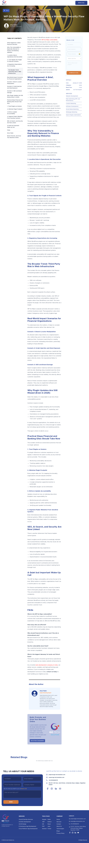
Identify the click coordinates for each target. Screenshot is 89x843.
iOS (43, 824)
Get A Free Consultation (37, 740)
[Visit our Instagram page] (72, 832)
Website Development (72, 96)
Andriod (44, 828)
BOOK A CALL (81, 2)
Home (58, 819)
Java (49, 826)
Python (50, 821)
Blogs (58, 831)
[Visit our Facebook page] (70, 832)
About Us (59, 826)
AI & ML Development (25, 821)
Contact (59, 824)
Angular (44, 819)
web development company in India (46, 665)
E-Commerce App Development (27, 826)
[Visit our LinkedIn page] (75, 832)
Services (59, 821)
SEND (11, 802)
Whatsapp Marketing (71, 112)
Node (49, 819)
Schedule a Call (74, 72)
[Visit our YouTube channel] (78, 832)
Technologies (60, 828)
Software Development (72, 106)
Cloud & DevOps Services (26, 819)
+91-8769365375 (53, 780)
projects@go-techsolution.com (57, 774)
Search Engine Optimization (73, 114)
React (49, 824)
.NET (43, 821)
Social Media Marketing (72, 109)
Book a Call (24, 788)
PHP (43, 826)
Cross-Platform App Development (28, 828)
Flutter (49, 828)
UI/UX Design (22, 824)
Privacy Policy (60, 833)
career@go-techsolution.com (56, 777)
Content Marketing (71, 103)
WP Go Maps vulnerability (49, 39)
